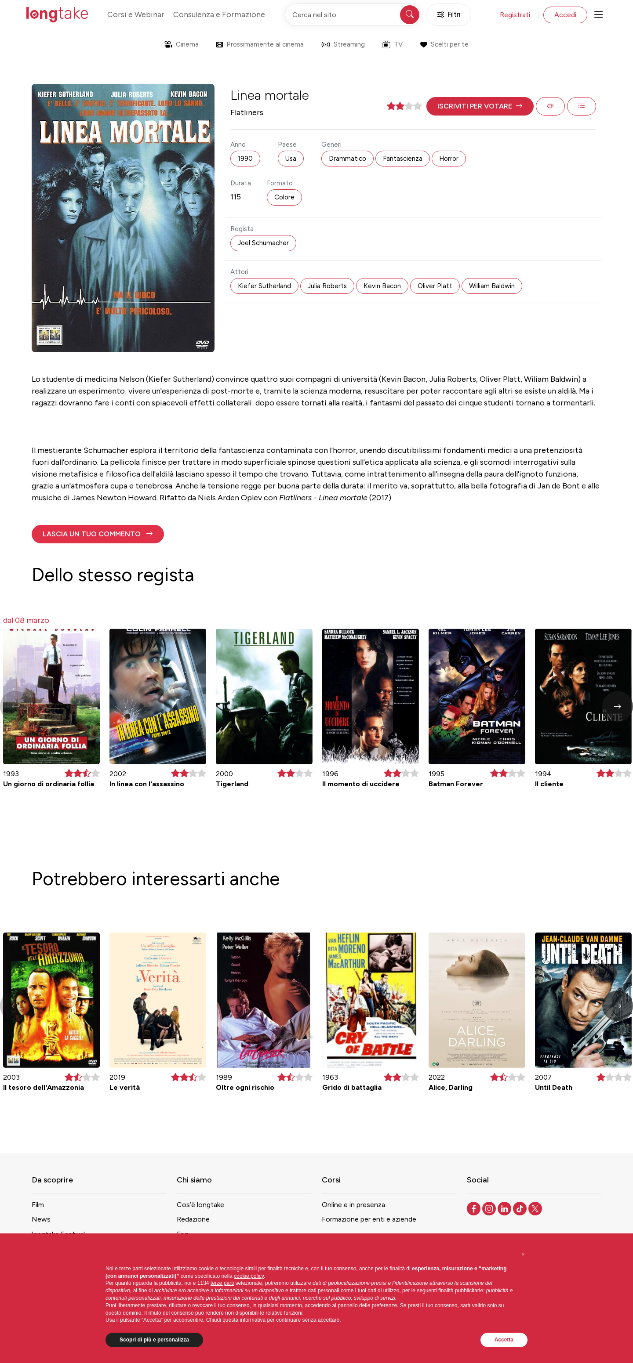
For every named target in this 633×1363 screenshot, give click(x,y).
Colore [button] (284, 197)
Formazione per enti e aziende (369, 1219)
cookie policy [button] (249, 1276)
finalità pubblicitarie (460, 1290)
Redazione (193, 1219)
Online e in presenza (353, 1204)
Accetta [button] (504, 1340)
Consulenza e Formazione (219, 14)
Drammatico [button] (347, 159)
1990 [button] (245, 159)
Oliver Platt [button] (435, 286)
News (41, 1219)
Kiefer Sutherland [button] (264, 286)
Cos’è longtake (200, 1204)
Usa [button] (290, 159)
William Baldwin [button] (492, 286)
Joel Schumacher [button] (263, 243)
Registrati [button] (515, 15)
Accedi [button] (565, 15)
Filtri (448, 15)
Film (38, 1204)
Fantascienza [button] (402, 159)
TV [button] (392, 44)
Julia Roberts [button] (327, 286)
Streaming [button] (343, 44)
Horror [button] (448, 159)
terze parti (222, 1283)
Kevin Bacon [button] (382, 286)
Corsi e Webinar (135, 14)
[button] (480, 106)
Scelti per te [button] (444, 44)
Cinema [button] (181, 44)
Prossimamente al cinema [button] (260, 44)
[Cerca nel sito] (353, 15)
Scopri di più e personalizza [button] (154, 1340)
